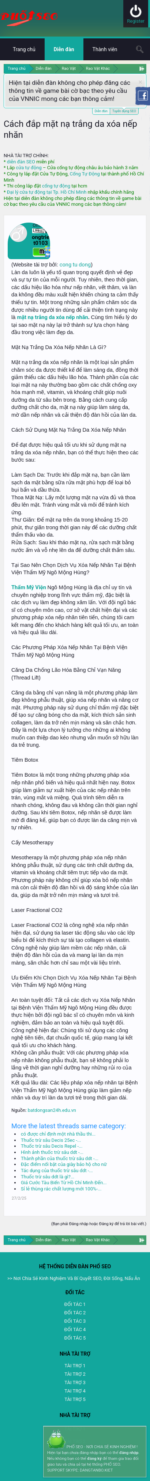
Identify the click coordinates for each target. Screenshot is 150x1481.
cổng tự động (56, 186)
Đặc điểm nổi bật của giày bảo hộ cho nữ (64, 1164)
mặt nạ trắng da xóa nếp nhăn (52, 317)
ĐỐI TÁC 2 (75, 1312)
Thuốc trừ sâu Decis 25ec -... (51, 1140)
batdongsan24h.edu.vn (52, 1110)
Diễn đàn (101, 111)
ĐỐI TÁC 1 (75, 1304)
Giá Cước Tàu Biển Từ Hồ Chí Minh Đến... (63, 1182)
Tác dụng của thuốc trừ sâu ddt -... (57, 1170)
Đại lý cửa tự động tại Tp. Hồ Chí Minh (47, 192)
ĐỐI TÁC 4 (75, 1329)
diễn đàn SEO (21, 161)
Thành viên (105, 49)
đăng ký (94, 1458)
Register (136, 21)
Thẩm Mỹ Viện (28, 587)
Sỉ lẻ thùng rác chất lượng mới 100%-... (61, 1189)
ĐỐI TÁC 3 (75, 1321)
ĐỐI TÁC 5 (75, 1338)
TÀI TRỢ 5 (74, 1399)
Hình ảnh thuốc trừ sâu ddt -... (52, 1152)
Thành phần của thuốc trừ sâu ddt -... (59, 1158)
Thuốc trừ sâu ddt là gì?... (47, 1176)
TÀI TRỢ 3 (74, 1382)
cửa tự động (28, 167)
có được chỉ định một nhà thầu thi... (58, 1134)
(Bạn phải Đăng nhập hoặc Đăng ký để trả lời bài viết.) (98, 1223)
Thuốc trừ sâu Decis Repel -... (51, 1146)
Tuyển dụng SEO (124, 110)
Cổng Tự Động (85, 174)
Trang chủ (24, 49)
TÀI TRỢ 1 (74, 1365)
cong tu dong (75, 264)
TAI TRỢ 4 (74, 1391)
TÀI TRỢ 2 (74, 1374)
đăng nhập (128, 1452)
